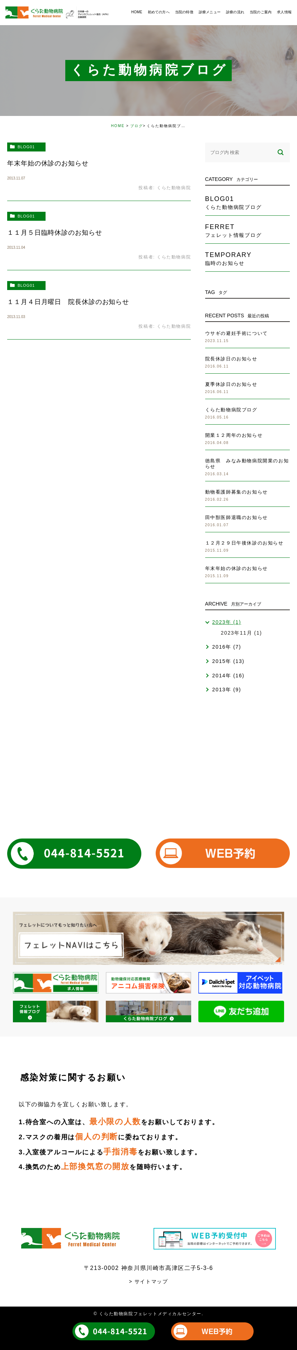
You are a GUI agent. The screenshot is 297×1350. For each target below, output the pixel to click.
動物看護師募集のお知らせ (236, 492)
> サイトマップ (148, 1281)
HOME (117, 126)
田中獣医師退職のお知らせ (236, 517)
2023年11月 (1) (241, 633)
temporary (247, 258)
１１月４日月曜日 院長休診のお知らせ (68, 301)
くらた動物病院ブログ (231, 409)
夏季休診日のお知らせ (231, 384)
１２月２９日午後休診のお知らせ (244, 543)
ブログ (136, 126)
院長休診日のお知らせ (231, 358)
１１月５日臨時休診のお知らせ (54, 232)
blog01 (26, 147)
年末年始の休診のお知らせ (48, 163)
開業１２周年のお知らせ (234, 435)
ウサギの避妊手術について (236, 333)
